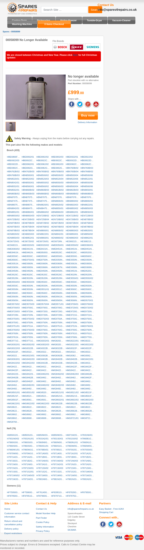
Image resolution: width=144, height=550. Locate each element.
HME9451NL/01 (73, 271)
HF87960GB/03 (43, 496)
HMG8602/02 (72, 400)
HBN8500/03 (57, 175)
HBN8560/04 (72, 186)
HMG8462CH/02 (59, 377)
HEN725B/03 (28, 219)
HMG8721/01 (72, 418)
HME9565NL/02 (88, 296)
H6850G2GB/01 (14, 435)
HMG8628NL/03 (59, 411)
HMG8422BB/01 (44, 363)
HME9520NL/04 (29, 278)
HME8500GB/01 (44, 252)
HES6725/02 (28, 241)
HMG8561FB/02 (14, 400)
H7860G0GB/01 (14, 442)
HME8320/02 (42, 245)
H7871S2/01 (28, 472)
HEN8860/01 (42, 238)
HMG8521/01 (57, 392)
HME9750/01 (13, 319)
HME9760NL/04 (44, 333)
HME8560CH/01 (88, 256)
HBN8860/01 (28, 212)
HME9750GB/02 (88, 319)
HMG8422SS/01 (15, 374)
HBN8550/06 (86, 182)
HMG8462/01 (42, 374)
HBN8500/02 (42, 175)
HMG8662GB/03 (44, 414)
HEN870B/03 (13, 223)
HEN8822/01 (42, 234)
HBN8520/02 (28, 179)
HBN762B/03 (28, 171)
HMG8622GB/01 (15, 407)
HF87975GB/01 (73, 496)
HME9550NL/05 (88, 286)
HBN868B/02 (72, 194)
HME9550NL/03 (58, 286)
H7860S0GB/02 (29, 446)
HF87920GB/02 (73, 492)
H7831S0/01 (57, 438)
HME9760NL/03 (29, 333)
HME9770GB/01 (88, 337)
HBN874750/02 (29, 201)
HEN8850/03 (13, 238)
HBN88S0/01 (86, 212)
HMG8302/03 (42, 344)
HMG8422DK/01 (44, 367)
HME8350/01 (57, 245)
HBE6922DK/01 (73, 160)
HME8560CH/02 (15, 260)
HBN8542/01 (13, 182)
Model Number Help (46, 513)
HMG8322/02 (86, 344)
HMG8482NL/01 (44, 389)
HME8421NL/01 (29, 249)
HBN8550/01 (28, 182)
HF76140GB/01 (43, 492)
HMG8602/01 (57, 400)
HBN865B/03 (28, 194)
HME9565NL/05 (44, 300)
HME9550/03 (13, 282)
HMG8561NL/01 (29, 400)
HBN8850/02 (72, 208)
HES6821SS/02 (88, 241)
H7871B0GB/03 (73, 457)
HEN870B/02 (86, 219)
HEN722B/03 (86, 216)
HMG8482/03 (57, 385)
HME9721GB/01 (74, 315)
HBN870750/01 (14, 197)
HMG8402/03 (28, 359)
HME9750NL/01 (29, 322)
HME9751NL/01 (73, 326)
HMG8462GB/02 (59, 381)
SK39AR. (72, 530)
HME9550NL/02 (44, 286)
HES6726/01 (42, 241)
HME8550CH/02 (30, 256)
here (75, 55)
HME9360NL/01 (29, 263)
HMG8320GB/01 (59, 344)
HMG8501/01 (13, 392)
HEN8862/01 (86, 238)
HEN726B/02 (57, 219)
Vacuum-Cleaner (121, 20)
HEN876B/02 (42, 227)
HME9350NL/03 (88, 260)
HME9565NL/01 (73, 296)
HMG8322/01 (72, 344)
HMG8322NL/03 (14, 355)
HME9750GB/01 (74, 319)
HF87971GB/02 (58, 496)
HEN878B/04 (28, 230)
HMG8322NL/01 (73, 352)
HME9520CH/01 (88, 271)
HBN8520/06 (72, 179)
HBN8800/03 (86, 201)
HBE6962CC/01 (73, 164)
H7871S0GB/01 (73, 468)
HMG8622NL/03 (14, 411)
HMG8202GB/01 (59, 341)
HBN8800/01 (57, 201)
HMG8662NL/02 (88, 414)
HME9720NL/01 (88, 311)
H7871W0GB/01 (44, 475)
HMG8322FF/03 (14, 352)
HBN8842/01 (13, 208)
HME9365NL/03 (29, 267)
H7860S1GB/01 (58, 446)
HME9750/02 (28, 319)
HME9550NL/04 (73, 286)
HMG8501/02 (28, 392)
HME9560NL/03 (88, 293)
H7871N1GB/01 (44, 464)
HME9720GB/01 (44, 311)
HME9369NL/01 (88, 267)
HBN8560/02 (42, 186)
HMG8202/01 (42, 341)
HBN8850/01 (57, 208)
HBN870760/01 (58, 197)
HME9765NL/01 (29, 337)
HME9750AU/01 (59, 319)
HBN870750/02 (29, 197)
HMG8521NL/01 (29, 396)
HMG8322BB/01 (30, 348)
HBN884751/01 (43, 208)
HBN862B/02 (57, 190)
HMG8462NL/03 (14, 385)
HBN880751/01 (29, 205)
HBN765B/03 (57, 171)
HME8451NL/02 (73, 249)
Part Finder (41, 518)
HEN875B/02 (86, 223)
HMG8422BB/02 (59, 363)
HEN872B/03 (57, 223)
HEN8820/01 (86, 230)
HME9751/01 (13, 326)
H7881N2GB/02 (73, 479)
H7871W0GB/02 (59, 475)
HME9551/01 (42, 289)
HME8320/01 (28, 245)
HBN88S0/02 (13, 216)
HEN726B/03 (72, 219)
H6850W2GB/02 (59, 435)
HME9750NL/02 (44, 322)
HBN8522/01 (86, 179)
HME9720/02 (86, 308)
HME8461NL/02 (29, 252)
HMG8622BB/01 (59, 403)
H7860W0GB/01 (74, 446)
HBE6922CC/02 (44, 160)
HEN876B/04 (72, 227)
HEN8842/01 (57, 234)
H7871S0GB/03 (14, 472)
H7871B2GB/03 (29, 461)
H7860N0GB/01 (44, 442)
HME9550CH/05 (15, 286)
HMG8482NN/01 (88, 389)
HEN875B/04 (28, 227)
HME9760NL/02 (14, 333)
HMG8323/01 (28, 355)
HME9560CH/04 (30, 293)
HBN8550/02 (42, 182)
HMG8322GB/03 (59, 352)
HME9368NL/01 (73, 267)
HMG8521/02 (72, 392)
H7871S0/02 (42, 468)
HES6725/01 (13, 241)
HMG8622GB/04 (59, 407)
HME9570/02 (13, 304)
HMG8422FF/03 (14, 370)
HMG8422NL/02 (73, 370)
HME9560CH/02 (88, 289)
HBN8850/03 (86, 208)
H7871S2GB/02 (58, 472)
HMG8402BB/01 (44, 359)
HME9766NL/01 (73, 337)
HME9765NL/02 (44, 337)
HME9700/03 (13, 308)
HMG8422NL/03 (88, 370)
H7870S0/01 (86, 450)
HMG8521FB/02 (14, 396)
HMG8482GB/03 (30, 389)
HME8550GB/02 (74, 256)
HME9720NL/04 (44, 315)
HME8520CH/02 (74, 252)
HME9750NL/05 (88, 322)
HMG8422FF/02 (88, 367)
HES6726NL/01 (58, 241)
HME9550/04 (28, 282)
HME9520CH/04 (44, 274)
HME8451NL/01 (58, 249)
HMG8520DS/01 (44, 392)
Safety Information (45, 526)
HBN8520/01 (13, 179)
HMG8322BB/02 (44, 348)
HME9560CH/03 (15, 293)
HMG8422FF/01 (73, 367)
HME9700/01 (72, 304)
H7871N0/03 (72, 461)
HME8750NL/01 (44, 260)
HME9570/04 (42, 304)
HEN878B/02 (86, 227)
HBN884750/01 (29, 208)
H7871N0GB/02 (14, 464)
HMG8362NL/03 (88, 355)
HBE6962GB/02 (44, 168)
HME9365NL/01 (88, 263)
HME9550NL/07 (29, 289)
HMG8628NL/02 (44, 411)
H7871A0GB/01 (58, 453)
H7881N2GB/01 (58, 479)
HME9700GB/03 (59, 308)
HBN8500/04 (72, 175)
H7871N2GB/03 (14, 468)
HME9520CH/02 (15, 274)
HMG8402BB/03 (74, 359)
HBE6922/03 (13, 160)
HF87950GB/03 (14, 496)
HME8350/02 (72, 245)
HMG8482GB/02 (15, 389)
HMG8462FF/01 (88, 377)
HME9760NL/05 (58, 333)
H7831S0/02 (72, 438)
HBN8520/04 (57, 179)
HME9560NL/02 (73, 293)
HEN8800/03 (72, 230)
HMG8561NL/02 (44, 400)
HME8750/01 (28, 260)
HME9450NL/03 (44, 271)
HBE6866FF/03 (14, 157)
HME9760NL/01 (88, 330)
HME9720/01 (72, 308)
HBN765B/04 (72, 171)
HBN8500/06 (86, 175)
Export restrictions (13, 533)
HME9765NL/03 (58, 337)
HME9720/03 (13, 311)
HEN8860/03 (72, 238)
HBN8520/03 (42, 179)
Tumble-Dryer (94, 20)
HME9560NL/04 (14, 296)
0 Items (48, 24)
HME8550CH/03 (44, 256)
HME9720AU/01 (29, 311)
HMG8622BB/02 (74, 403)
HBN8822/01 (86, 205)
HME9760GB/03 (74, 330)
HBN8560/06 (86, 186)
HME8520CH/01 (59, 252)
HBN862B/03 (72, 190)
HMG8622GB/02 (30, 407)
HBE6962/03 (57, 164)
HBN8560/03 (57, 186)
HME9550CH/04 (88, 282)
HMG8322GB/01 (30, 352)
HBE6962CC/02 (88, 164)
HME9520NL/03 (14, 278)
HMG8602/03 (86, 400)
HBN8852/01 (13, 212)
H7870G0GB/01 (73, 450)
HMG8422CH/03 (30, 367)
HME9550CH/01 (44, 282)
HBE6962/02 (42, 164)
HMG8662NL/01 (73, 414)
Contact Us (41, 509)
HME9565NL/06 (58, 300)
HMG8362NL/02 (73, 355)
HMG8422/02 (13, 363)
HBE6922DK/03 (14, 164)
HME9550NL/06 (14, 289)
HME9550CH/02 (59, 282)
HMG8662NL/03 (14, 418)
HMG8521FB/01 (88, 392)
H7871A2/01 (72, 453)
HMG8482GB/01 (88, 385)
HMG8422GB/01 (30, 370)
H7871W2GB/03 (30, 479)
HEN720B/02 (42, 216)
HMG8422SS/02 (30, 374)
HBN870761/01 (87, 197)
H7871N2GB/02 (88, 464)
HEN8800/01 (42, 230)
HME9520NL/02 (88, 274)
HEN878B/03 (13, 230)
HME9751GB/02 (59, 326)
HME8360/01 (86, 245)
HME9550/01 (72, 278)
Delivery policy (11, 528)
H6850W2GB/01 (44, 435)
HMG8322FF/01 (73, 348)
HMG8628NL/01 (29, 411)
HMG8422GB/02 (44, 370)
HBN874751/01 (43, 201)
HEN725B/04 (42, 219)
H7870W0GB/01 (15, 453)
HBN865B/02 (13, 194)
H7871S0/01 (28, 468)
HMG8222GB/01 (88, 341)
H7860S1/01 (42, 446)
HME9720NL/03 (29, 315)
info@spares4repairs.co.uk (81, 509)
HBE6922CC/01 (29, 160)
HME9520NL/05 (44, 278)
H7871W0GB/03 (74, 475)
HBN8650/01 (86, 190)
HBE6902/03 (57, 157)
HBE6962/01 (28, 164)
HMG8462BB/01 (88, 374)
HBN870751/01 (43, 197)
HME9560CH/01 (74, 289)
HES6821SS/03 (14, 245)
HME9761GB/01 (74, 333)
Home (7, 509)
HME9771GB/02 (30, 341)
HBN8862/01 (72, 212)
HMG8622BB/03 (88, 403)
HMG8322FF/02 (88, 348)
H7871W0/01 (86, 472)
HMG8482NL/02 (59, 389)
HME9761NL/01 (14, 337)
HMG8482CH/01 (74, 385)
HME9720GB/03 (74, 311)
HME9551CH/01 (59, 289)
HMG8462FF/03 (29, 381)
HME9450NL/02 (29, 271)
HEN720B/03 (57, 216)
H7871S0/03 (57, 468)
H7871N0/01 (42, 461)
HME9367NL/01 (58, 267)
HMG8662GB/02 (30, 414)
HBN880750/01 (14, 205)
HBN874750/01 (14, 201)
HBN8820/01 (42, 205)
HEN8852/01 (28, 238)
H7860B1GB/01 (88, 438)
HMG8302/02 (28, 344)
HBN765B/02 (42, 171)
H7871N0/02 (57, 461)
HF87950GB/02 (87, 492)
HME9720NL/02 (14, 315)
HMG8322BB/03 (59, 348)
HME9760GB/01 (44, 330)
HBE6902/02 (42, 157)
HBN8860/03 (57, 212)
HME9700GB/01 (30, 308)
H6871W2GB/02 (74, 435)
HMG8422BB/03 (74, 363)
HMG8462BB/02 (15, 377)
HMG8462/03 (72, 374)
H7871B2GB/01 (88, 457)
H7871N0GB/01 (88, 461)
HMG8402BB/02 (59, 359)
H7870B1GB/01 (58, 450)
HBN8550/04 (72, 182)
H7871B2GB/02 (14, 461)
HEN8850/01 (72, 234)
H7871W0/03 (28, 475)
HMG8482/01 (28, 385)
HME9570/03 (28, 304)
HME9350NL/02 (73, 260)
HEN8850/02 (86, 234)
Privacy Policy (43, 531)
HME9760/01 (86, 326)
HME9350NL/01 (58, 260)
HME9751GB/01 (44, 326)
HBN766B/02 (86, 171)
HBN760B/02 (72, 168)
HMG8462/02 (57, 374)
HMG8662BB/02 (88, 411)
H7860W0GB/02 (88, 446)
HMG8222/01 (72, 341)
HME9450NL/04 (58, 271)
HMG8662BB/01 (74, 411)
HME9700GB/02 (44, 308)
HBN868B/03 (86, 194)
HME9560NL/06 (44, 296)
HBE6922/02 (86, 157)
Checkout (58, 24)
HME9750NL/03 (58, 322)
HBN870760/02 (73, 197)
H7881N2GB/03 (88, 479)
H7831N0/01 (86, 435)
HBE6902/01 (28, 157)
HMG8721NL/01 (88, 418)
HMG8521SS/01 (59, 396)
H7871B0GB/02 (58, 457)
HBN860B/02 (28, 190)
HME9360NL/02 (44, 263)
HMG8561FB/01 (88, 396)
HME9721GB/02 (88, 315)
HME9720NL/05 (58, 315)
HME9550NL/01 (29, 286)
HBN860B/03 (42, 190)
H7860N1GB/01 (88, 442)
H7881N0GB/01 (44, 479)
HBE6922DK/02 (88, 160)
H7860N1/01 (72, 442)
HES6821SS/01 (73, 241)
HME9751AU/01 (29, 326)
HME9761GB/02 (88, 333)
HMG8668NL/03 (59, 418)
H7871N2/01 (57, 464)
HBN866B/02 (42, 194)
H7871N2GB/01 (73, 464)
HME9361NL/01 (73, 263)
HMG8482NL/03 (73, 389)
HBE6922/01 (72, 157)
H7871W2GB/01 (88, 475)
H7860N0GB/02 (58, 442)
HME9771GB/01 (15, 341)
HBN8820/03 (72, 205)
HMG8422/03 (28, 363)
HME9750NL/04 (73, 322)
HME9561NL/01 (58, 296)
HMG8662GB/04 (59, 414)
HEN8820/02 (13, 234)
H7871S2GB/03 (73, 472)
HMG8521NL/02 (44, 396)
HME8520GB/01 (88, 252)
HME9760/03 (28, 330)
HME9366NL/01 (44, 267)
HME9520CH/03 (30, 274)
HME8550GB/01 (59, 256)
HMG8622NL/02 (88, 407)
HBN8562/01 (13, 190)
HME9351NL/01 (14, 263)
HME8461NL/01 (14, 252)
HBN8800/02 (72, 201)
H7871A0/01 (42, 453)
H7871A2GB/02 (14, 457)
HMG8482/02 (42, 385)
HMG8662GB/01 (15, 414)
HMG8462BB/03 (30, 377)
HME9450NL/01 (14, 271)
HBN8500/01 (28, 175)
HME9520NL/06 (58, 278)
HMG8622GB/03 (44, 407)
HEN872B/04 (72, 223)
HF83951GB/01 (58, 492)
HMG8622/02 (28, 403)
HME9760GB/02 (59, 330)
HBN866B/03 (57, 194)
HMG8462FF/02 (14, 381)
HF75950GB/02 (14, 492)
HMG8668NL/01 (29, 418)
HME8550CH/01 (15, 256)
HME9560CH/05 (44, 293)
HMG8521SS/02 (74, 396)
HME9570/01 (86, 300)
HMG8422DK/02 (59, 367)
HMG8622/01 (13, 403)
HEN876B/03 (57, 227)
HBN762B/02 (13, 171)
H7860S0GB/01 (14, 446)
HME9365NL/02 (14, 267)
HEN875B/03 (13, 227)
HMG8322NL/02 (88, 352)
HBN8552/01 (13, 186)
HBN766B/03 (13, 175)
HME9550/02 (86, 278)
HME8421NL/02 (44, 249)
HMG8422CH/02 (15, 367)
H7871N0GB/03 (29, 464)
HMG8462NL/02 (88, 381)
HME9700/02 (86, 304)
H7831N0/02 (13, 438)
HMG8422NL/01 (59, 370)
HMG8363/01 (13, 359)
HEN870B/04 (28, 223)
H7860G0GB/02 (29, 442)
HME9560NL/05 (29, 296)
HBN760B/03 (86, 168)
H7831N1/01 (28, 438)
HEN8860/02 (57, 238)
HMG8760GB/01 (15, 422)
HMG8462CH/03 (74, 377)
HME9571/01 (57, 304)
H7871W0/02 (13, 475)
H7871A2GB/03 (29, 457)
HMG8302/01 (13, 344)
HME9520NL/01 (73, 274)
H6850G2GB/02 (29, 435)
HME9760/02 (13, 330)
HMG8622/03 (42, 403)
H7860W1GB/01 (30, 450)
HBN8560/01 (28, 186)
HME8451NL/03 (88, 249)
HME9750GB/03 (15, 322)
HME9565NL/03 (14, 300)
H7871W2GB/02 (15, 479)
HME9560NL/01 (58, 293)
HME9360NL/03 (58, 263)
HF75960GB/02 (29, 492)
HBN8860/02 (42, 212)
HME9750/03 (42, 319)
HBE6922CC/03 (58, 160)
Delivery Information (87, 122)
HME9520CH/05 (59, 274)
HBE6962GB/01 (29, 168)
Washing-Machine (22, 24)
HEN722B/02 (72, 216)
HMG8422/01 (86, 359)
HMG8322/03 (13, 348)
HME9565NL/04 (29, 300)
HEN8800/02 (57, 230)
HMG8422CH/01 (88, 363)
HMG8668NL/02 (44, 418)
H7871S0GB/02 (88, 468)
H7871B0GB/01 (44, 457)
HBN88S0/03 (28, 216)
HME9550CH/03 (74, 282)
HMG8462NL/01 (73, 381)
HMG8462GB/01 (44, 381)
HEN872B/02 (42, 223)
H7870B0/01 (42, 450)
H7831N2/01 (42, 438)
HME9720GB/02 (59, 311)
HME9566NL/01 (73, 300)
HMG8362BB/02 (44, 355)
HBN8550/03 (57, 182)
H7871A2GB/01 (88, 453)
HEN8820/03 (28, 234)
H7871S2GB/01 (44, 472)
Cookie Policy (42, 522)
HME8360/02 (13, 249)
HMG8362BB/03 (59, 355)
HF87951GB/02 (29, 496)
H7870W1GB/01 (30, 453)
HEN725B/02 (13, 219)
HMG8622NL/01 (73, 407)
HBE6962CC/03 (14, 168)
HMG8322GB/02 (44, 352)
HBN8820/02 (57, 205)
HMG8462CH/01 (44, 377)
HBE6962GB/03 (58, 168)
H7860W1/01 (13, 450)
